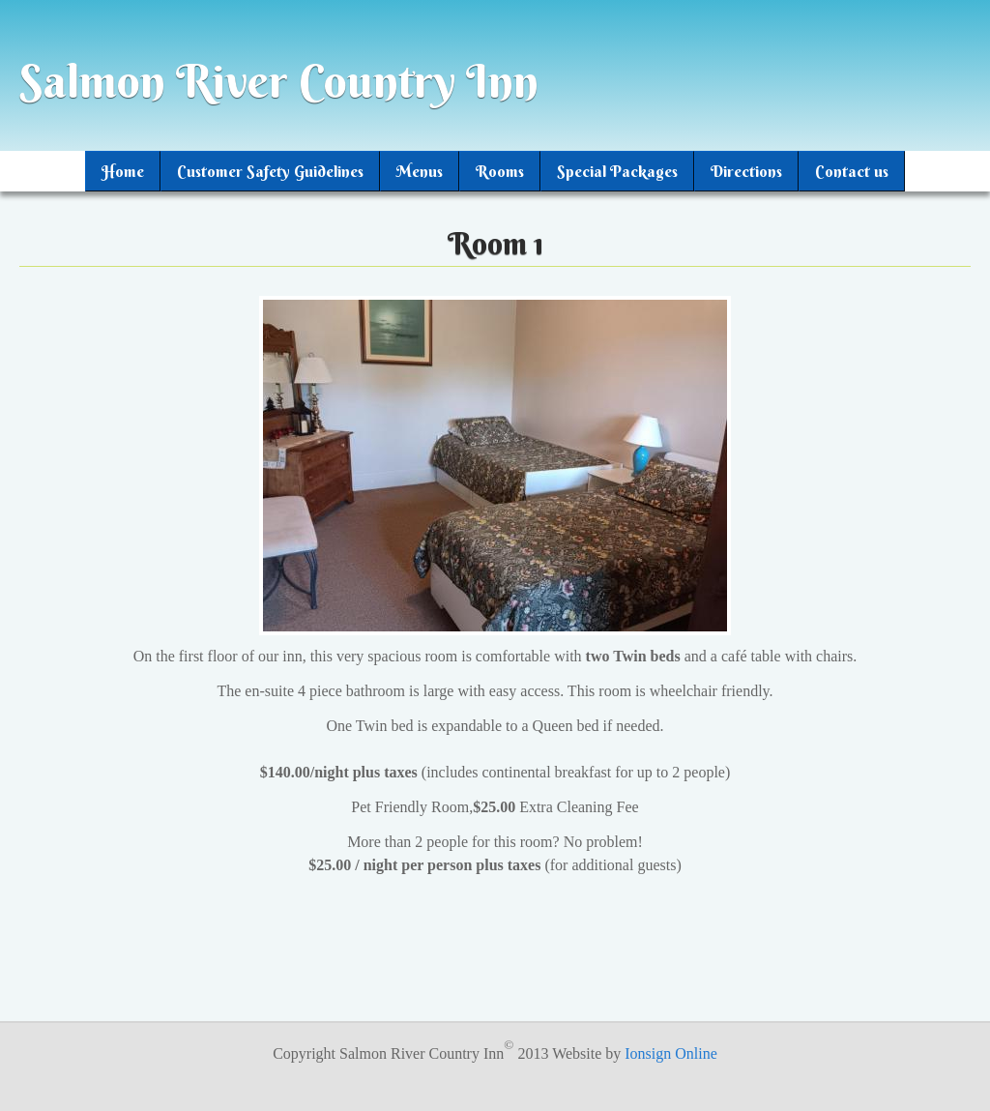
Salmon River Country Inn (279, 81)
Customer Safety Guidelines (270, 171)
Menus (419, 171)
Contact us (851, 171)
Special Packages (617, 171)
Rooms (500, 171)
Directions (746, 171)
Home (123, 171)
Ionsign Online (671, 1053)
